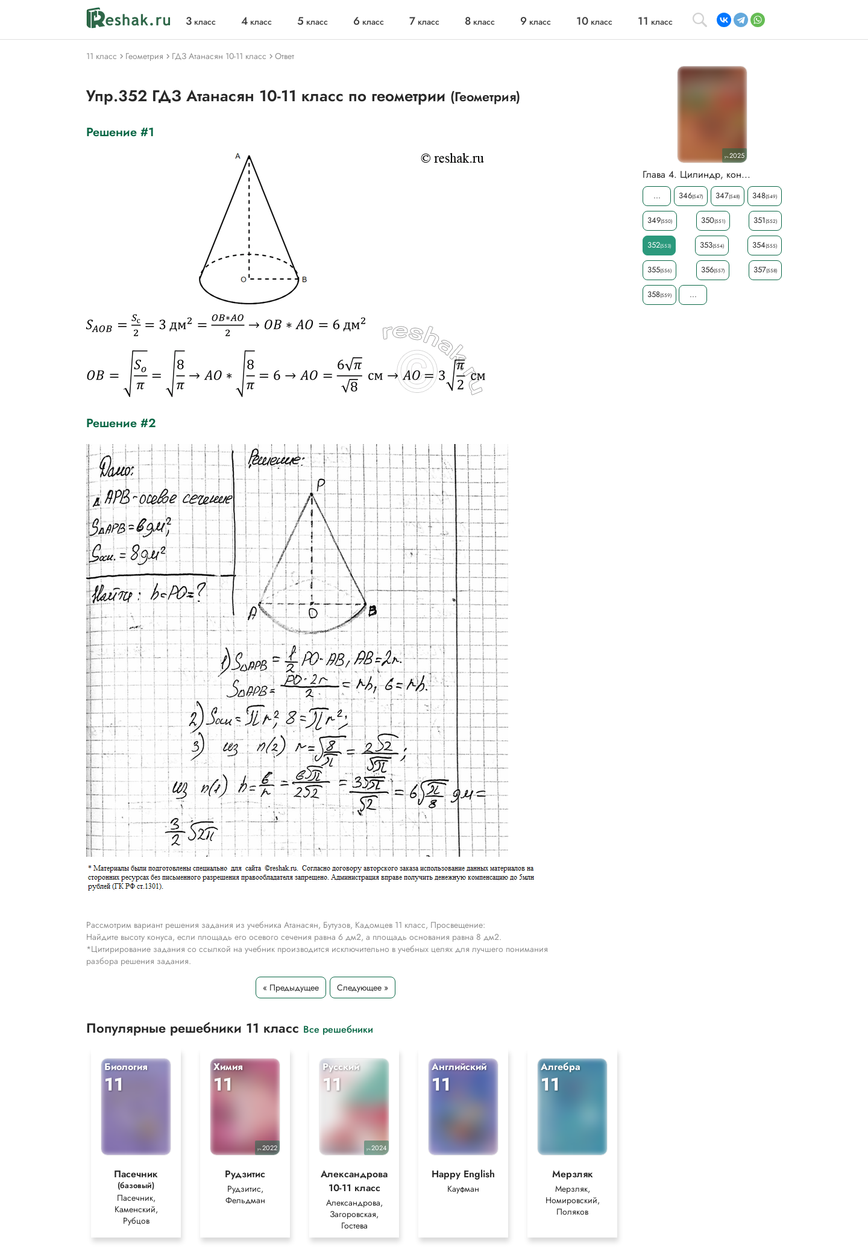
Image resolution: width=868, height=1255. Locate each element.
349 (659, 220)
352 (659, 245)
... (657, 195)
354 (764, 245)
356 (713, 269)
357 (765, 269)
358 (659, 294)
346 (691, 195)
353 (712, 245)
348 (764, 195)
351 (765, 220)
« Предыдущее (291, 987)
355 (659, 269)
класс (201, 22)
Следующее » (362, 987)
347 (727, 195)
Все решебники (338, 1028)
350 (713, 220)
